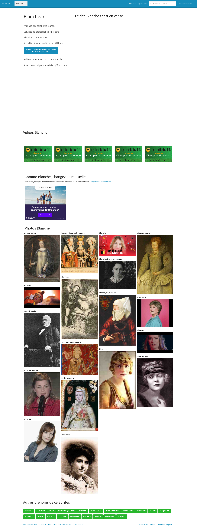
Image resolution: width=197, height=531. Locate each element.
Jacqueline (164, 511)
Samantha (41, 511)
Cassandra (74, 516)
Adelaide (121, 516)
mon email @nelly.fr (66, 511)
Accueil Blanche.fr (30, 524)
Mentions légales (165, 524)
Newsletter (144, 524)
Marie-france (95, 511)
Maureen (82, 511)
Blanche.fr (7, 3)
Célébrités (21, 3)
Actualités (42, 524)
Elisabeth (29, 516)
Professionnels (65, 524)
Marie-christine (112, 511)
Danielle (51, 516)
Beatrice (87, 516)
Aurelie (98, 516)
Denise (40, 516)
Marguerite (128, 511)
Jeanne (153, 511)
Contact (153, 524)
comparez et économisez (100, 181)
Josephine (141, 511)
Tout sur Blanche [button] (185, 3)
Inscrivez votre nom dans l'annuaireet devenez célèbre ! (41, 50)
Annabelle (109, 516)
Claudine (62, 516)
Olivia (51, 511)
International (78, 524)
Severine (28, 511)
